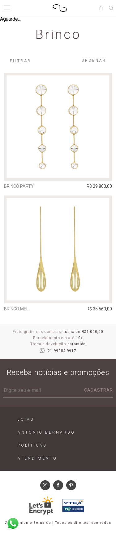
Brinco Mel (16, 308)
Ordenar (93, 60)
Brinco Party (19, 186)
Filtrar (20, 61)
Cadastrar (98, 390)
